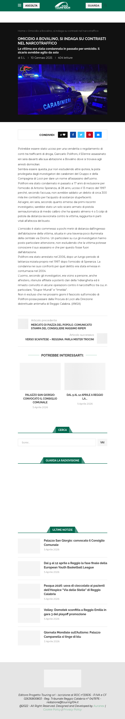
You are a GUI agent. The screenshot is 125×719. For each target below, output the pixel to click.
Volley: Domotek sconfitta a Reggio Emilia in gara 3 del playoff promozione (75, 612)
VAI (102, 442)
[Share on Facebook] (73, 135)
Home (22, 30)
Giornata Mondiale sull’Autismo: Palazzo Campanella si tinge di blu (72, 634)
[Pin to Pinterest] (89, 135)
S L (23, 57)
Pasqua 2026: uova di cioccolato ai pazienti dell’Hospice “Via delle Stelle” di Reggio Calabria (74, 590)
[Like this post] (64, 135)
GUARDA (93, 5)
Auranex (99, 706)
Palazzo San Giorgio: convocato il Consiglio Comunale (40, 398)
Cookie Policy (52, 709)
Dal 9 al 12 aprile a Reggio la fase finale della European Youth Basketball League (75, 565)
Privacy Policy (72, 709)
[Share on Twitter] (81, 135)
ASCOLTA (31, 5)
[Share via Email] (98, 135)
